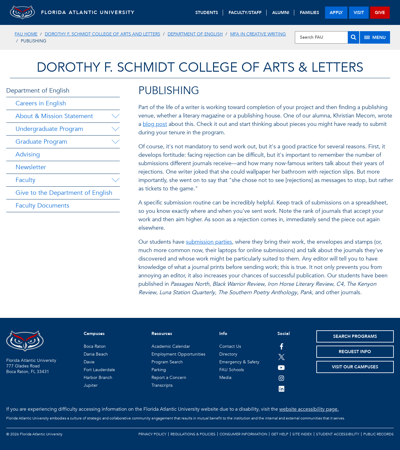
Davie (89, 362)
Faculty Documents (42, 205)
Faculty (25, 180)
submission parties (209, 242)
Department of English (195, 34)
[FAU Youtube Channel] (281, 367)
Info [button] (223, 334)
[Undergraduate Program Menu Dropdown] (115, 129)
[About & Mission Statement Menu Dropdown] (115, 116)
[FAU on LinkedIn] (281, 388)
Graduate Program (41, 141)
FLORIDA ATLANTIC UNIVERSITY (88, 12)
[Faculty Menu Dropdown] (115, 180)
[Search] (353, 37)
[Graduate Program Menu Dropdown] (115, 142)
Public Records (378, 434)
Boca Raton (95, 346)
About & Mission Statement (54, 116)
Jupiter (91, 385)
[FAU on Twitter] (281, 357)
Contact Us (230, 346)
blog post (155, 124)
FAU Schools (231, 370)
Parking (158, 370)
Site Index (302, 434)
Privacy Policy (152, 434)
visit (359, 13)
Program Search (167, 362)
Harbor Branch (98, 378)
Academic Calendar (170, 346)
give (380, 13)
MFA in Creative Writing (258, 34)
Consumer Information (243, 434)
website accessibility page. (309, 409)
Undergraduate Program (49, 129)
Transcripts (162, 385)
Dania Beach (96, 354)
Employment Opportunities (178, 354)
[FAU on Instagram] (281, 378)
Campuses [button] (94, 334)
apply (336, 13)
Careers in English (41, 103)
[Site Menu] (375, 37)
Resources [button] (161, 334)
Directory (228, 354)
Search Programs (355, 336)
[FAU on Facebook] (281, 346)
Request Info (355, 352)
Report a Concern (168, 378)
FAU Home (26, 34)
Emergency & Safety (239, 362)
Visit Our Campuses (355, 367)
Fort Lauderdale (99, 370)
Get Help (279, 434)
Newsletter (31, 167)
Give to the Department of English (64, 193)
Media (225, 378)
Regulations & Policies (193, 434)
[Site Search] (327, 37)
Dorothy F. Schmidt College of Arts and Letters (102, 34)
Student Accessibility (337, 434)
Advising (28, 154)
